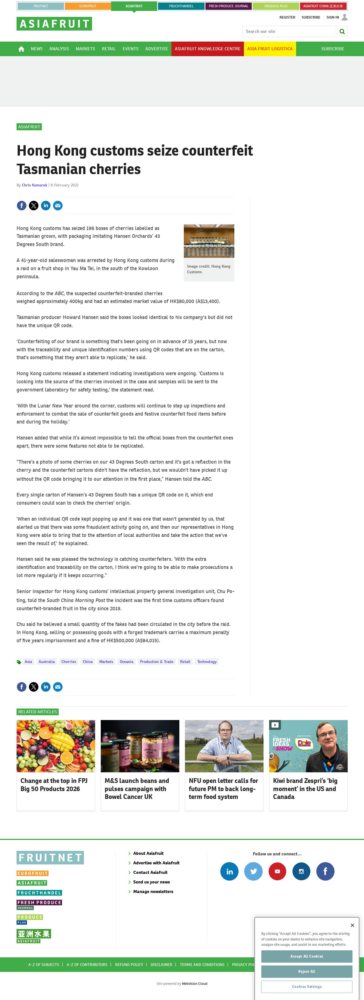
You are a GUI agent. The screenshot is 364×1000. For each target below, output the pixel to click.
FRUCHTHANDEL (181, 6)
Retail (185, 661)
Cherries (68, 661)
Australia (47, 661)
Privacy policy (246, 964)
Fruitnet (40, 6)
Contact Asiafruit (150, 872)
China (88, 661)
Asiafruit (29, 127)
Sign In (333, 17)
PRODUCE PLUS (275, 6)
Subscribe (311, 17)
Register (287, 17)
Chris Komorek (34, 185)
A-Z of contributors (87, 964)
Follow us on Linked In (229, 871)
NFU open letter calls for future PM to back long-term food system (223, 788)
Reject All (306, 983)
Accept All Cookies (306, 968)
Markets (106, 661)
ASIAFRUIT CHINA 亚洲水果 (323, 6)
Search (342, 31)
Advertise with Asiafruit (156, 863)
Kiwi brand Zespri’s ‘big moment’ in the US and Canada (305, 788)
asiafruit (134, 6)
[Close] (352, 937)
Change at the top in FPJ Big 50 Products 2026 (54, 784)
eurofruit (88, 6)
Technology (207, 661)
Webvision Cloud (194, 983)
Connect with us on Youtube (277, 871)
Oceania (126, 661)
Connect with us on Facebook (325, 871)
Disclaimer (161, 964)
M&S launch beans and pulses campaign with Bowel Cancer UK (137, 788)
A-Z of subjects (43, 964)
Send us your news (151, 882)
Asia (28, 661)
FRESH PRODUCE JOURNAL (228, 6)
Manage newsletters (153, 891)
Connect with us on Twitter (253, 871)
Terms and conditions (202, 964)
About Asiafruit (148, 853)
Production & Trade (156, 661)
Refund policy (129, 964)
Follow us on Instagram (301, 871)
